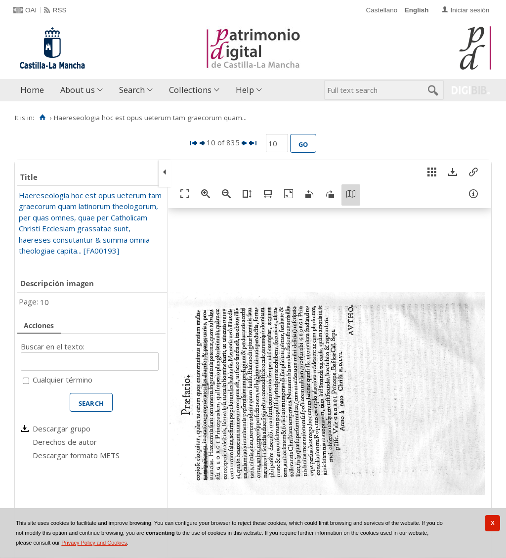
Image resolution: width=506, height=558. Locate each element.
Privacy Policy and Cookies (94, 543)
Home (32, 89)
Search (132, 89)
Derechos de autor (65, 442)
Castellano (381, 10)
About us (77, 89)
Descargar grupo (61, 428)
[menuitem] (34, 90)
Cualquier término (62, 380)
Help (245, 89)
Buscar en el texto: (52, 346)
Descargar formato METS (76, 455)
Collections (190, 89)
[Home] (42, 117)
